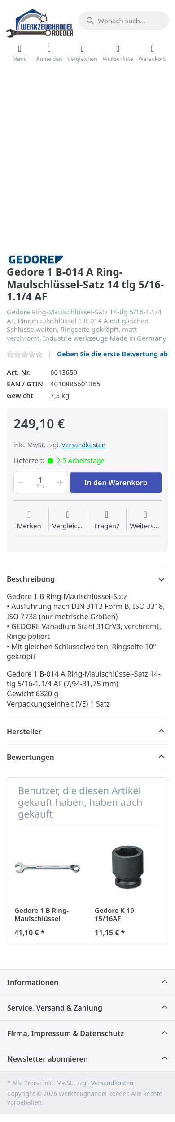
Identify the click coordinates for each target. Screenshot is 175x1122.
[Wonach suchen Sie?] (124, 20)
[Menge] (40, 482)
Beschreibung (31, 579)
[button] (20, 482)
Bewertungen (30, 757)
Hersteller (24, 732)
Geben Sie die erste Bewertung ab (112, 353)
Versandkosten (83, 445)
